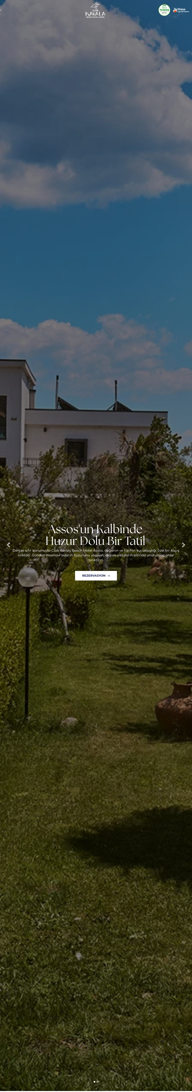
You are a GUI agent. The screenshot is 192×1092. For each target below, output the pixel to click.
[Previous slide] (8, 545)
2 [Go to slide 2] (98, 1082)
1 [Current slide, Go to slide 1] (94, 1082)
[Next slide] (183, 545)
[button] (2, 10)
